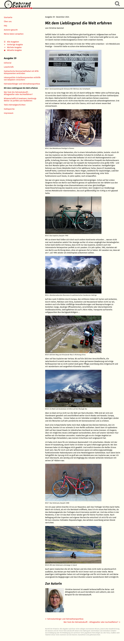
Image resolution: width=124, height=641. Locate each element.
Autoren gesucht (11, 30)
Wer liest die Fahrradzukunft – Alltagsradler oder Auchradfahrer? (18, 93)
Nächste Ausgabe (14, 47)
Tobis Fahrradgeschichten (14, 105)
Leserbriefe (9, 67)
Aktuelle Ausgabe (14, 50)
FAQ (5, 26)
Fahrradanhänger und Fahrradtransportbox (22, 84)
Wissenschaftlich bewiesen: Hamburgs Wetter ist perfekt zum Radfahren (20, 99)
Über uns (7, 21)
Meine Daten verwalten (13, 34)
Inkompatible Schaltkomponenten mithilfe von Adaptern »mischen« (22, 78)
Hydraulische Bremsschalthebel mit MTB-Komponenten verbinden (21, 72)
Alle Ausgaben (13, 42)
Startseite (8, 17)
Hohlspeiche (9, 109)
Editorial (7, 63)
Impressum (8, 113)
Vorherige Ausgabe (15, 44)
